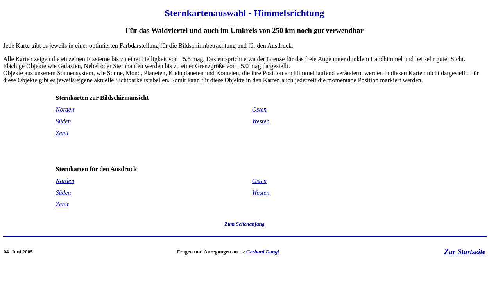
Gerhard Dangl (262, 252)
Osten (259, 109)
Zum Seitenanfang (244, 224)
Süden (63, 121)
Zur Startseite (464, 252)
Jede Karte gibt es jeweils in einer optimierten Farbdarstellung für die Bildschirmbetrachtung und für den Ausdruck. (244, 110)
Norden (65, 109)
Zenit (62, 133)
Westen (261, 121)
